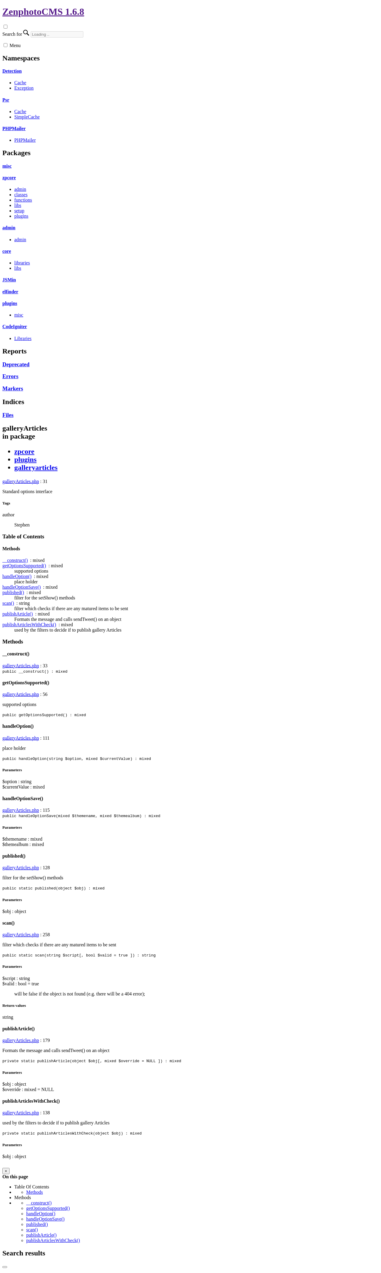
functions (23, 199)
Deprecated (15, 364)
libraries (22, 262)
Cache (20, 82)
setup (19, 210)
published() (13, 592)
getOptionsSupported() (24, 565)
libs (17, 205)
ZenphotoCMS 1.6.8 (43, 11)
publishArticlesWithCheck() (29, 624)
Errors (10, 376)
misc (7, 166)
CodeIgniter (14, 326)
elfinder (10, 291)
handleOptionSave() (21, 587)
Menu (15, 45)
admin (20, 189)
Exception (24, 88)
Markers (12, 388)
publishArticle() (17, 613)
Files (7, 415)
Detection (12, 71)
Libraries (23, 338)
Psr (5, 99)
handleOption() (17, 576)
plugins (21, 216)
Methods (34, 1192)
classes (20, 194)
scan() (8, 603)
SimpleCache (27, 116)
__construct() (15, 560)
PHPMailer (14, 128)
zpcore (9, 177)
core (6, 251)
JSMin (9, 279)
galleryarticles (35, 467)
